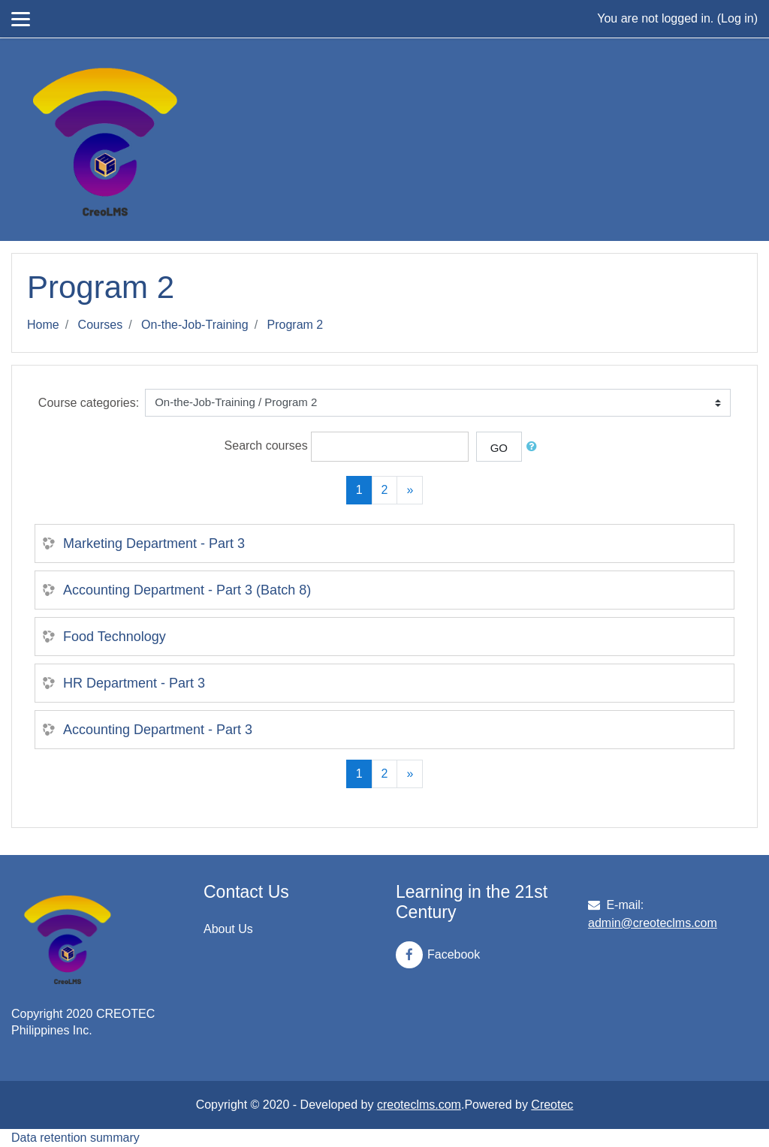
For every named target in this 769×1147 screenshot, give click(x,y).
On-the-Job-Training (195, 324)
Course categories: (88, 402)
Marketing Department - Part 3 (154, 543)
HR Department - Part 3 (134, 683)
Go (499, 447)
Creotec (552, 1104)
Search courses (266, 445)
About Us (228, 929)
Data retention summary (75, 1137)
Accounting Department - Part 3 (157, 729)
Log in (737, 18)
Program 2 (295, 324)
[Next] (410, 490)
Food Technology (114, 636)
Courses (100, 324)
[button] (534, 447)
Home (43, 324)
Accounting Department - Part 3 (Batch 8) (187, 590)
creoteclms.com (419, 1104)
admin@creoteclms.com (652, 923)
